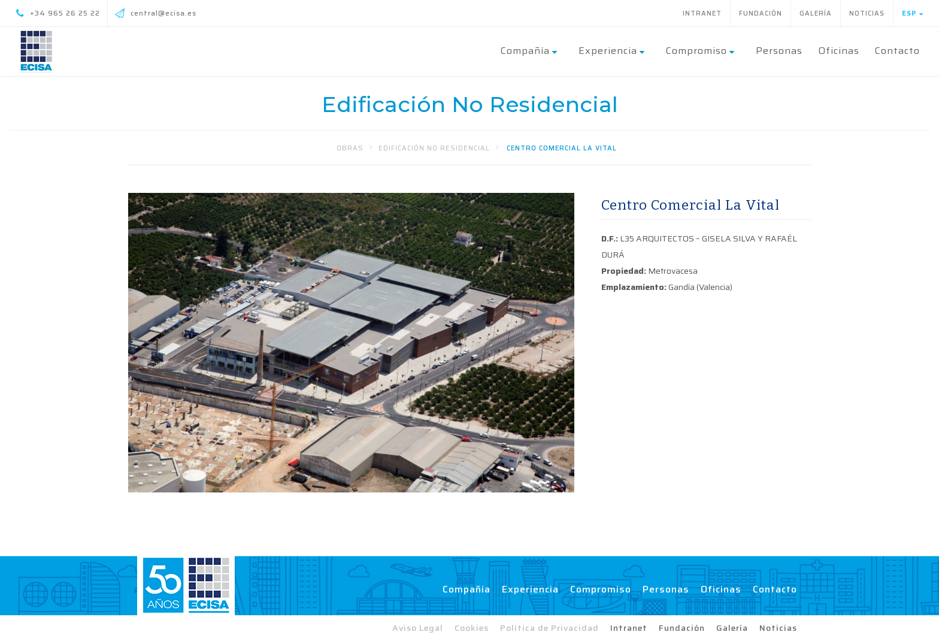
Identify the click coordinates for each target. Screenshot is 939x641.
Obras (350, 148)
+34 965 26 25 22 (58, 13)
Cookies (472, 627)
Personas (779, 50)
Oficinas (838, 50)
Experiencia (530, 589)
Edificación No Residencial (434, 148)
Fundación (760, 13)
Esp (912, 13)
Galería (815, 13)
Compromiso (600, 589)
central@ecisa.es (155, 13)
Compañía (466, 589)
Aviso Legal (417, 627)
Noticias (867, 13)
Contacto (897, 50)
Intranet (702, 13)
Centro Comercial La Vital (562, 148)
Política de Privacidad (549, 627)
